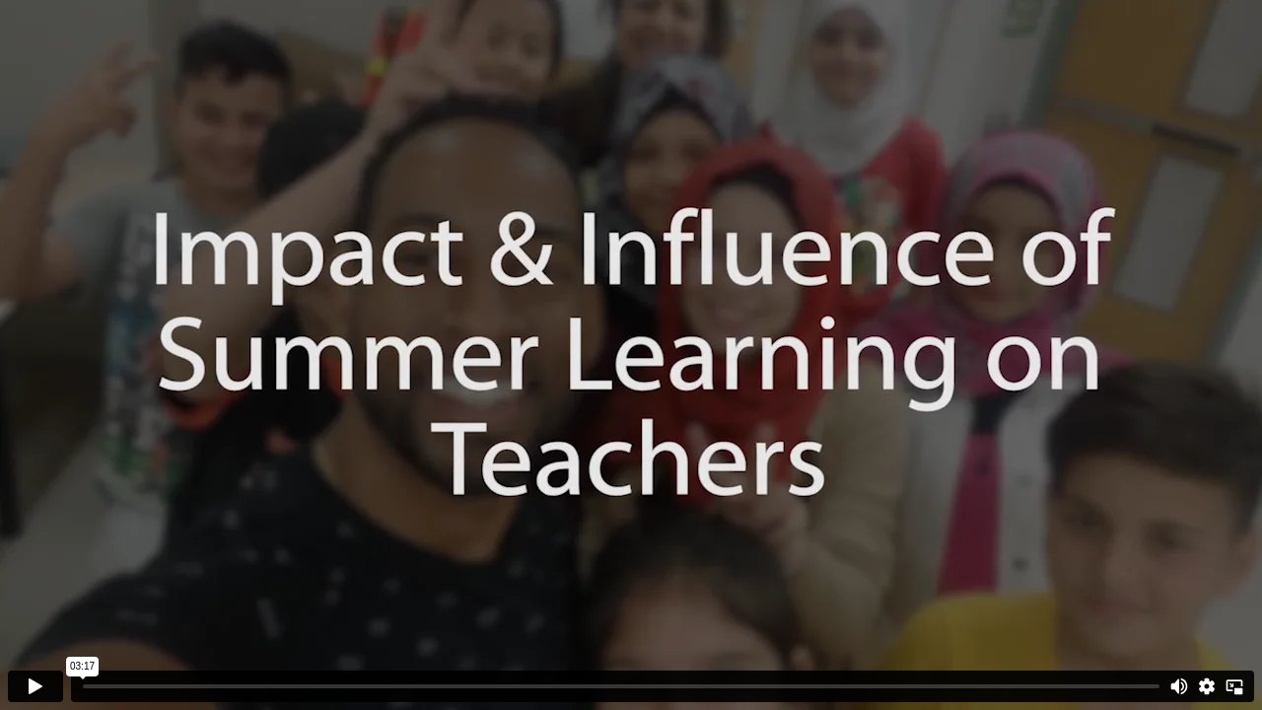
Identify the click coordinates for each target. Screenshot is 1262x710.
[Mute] (1179, 686)
